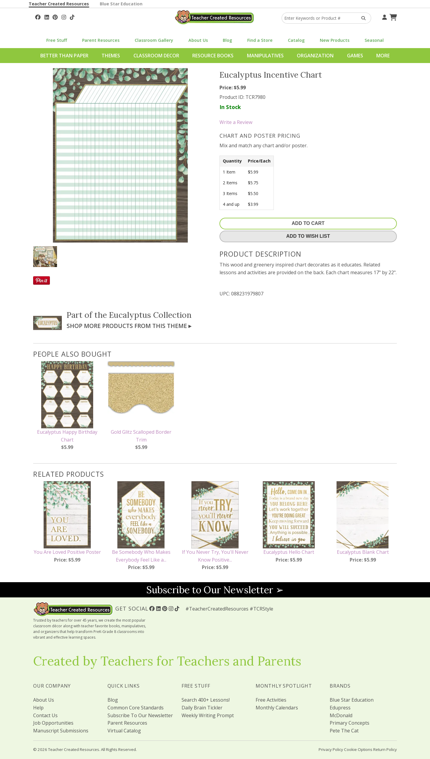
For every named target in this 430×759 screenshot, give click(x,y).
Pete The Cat (344, 730)
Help (38, 707)
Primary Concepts (349, 723)
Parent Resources (100, 40)
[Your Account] (384, 16)
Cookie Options (358, 749)
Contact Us (45, 715)
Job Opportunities (53, 723)
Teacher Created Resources (59, 4)
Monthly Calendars (277, 707)
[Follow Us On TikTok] (72, 16)
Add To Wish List (308, 236)
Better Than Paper (64, 55)
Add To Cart (308, 223)
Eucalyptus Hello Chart (288, 552)
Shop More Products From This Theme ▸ (129, 326)
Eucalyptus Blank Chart (363, 552)
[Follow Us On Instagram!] (64, 16)
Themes (111, 55)
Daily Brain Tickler (202, 707)
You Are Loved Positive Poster (67, 552)
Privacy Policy (331, 749)
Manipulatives (265, 55)
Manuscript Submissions (60, 730)
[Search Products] (361, 18)
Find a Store (260, 40)
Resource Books (213, 55)
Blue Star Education (121, 4)
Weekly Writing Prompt (208, 715)
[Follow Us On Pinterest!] (55, 16)
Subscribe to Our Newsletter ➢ (215, 590)
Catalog (296, 40)
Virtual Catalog (124, 730)
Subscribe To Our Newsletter (140, 715)
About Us (198, 40)
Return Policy (385, 749)
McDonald (341, 715)
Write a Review (235, 122)
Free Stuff (56, 40)
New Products (334, 40)
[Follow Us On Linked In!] (46, 16)
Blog (227, 40)
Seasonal (374, 40)
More (383, 55)
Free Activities (271, 700)
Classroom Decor (156, 55)
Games (355, 55)
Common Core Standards (136, 707)
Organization (315, 55)
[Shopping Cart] (392, 16)
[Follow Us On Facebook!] (38, 16)
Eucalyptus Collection (150, 315)
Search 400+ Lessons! (206, 700)
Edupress (340, 707)
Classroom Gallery (154, 40)
